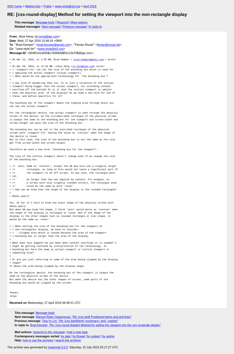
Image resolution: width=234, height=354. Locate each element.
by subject (93, 336)
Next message (51, 26)
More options (79, 22)
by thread (79, 336)
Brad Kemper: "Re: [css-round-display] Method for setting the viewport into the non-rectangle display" (95, 325)
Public (48, 6)
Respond (63, 22)
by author (108, 336)
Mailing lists (32, 6)
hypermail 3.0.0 (58, 347)
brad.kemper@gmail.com (53, 44)
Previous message (75, 26)
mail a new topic (77, 332)
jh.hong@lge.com (47, 36)
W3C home (14, 6)
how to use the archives (38, 340)
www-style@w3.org (67, 6)
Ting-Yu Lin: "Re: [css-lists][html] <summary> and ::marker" (80, 321)
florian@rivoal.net (108, 44)
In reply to (95, 26)
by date (65, 336)
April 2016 (90, 6)
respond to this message (49, 332)
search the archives (68, 340)
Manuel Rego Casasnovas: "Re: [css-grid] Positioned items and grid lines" (84, 316)
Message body (45, 22)
